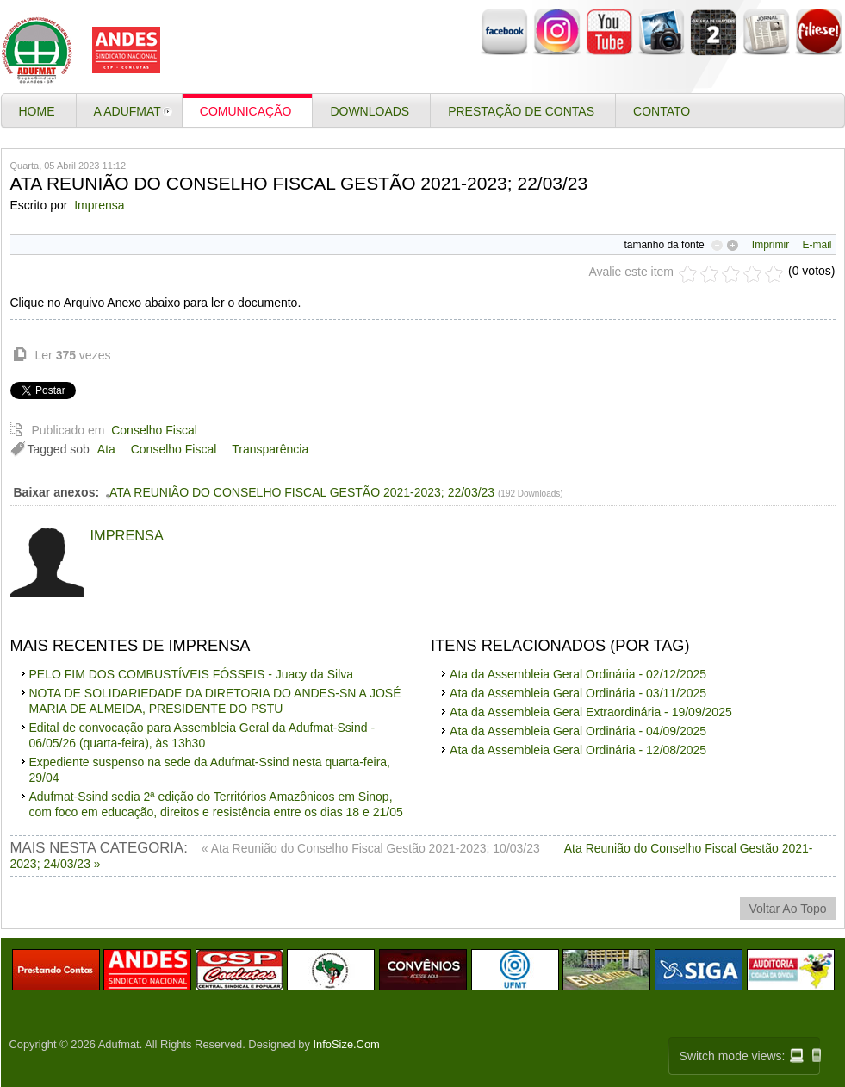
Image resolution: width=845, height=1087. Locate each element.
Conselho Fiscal (154, 430)
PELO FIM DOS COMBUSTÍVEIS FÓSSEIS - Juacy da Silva (191, 674)
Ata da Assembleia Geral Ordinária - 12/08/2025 (578, 750)
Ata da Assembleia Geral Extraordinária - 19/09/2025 (591, 712)
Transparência (270, 449)
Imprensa (99, 205)
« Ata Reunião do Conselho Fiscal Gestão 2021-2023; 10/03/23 (373, 848)
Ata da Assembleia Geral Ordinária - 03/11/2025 (578, 693)
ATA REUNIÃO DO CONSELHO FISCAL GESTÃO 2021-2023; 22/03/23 (301, 492)
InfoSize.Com (347, 1044)
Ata (106, 449)
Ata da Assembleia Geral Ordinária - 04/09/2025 (578, 731)
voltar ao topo (787, 908)
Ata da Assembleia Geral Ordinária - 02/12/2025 (578, 674)
